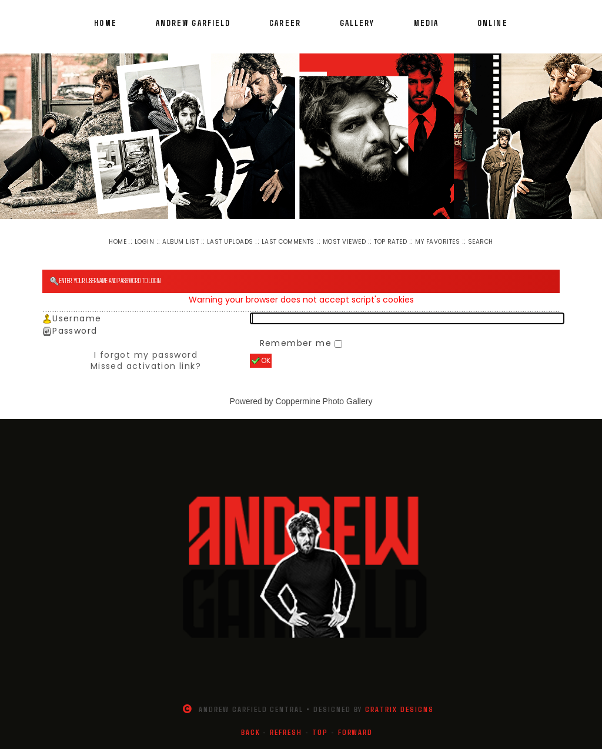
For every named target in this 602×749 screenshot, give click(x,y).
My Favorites (437, 241)
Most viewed (344, 241)
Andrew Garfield (193, 23)
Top (320, 732)
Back (250, 732)
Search (480, 241)
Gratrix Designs (399, 709)
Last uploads (230, 241)
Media (426, 23)
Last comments (288, 241)
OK (260, 360)
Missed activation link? (146, 366)
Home (105, 23)
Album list (180, 241)
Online (492, 23)
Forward (355, 732)
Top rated (390, 241)
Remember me (297, 343)
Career (285, 23)
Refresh (286, 732)
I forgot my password (146, 355)
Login (144, 241)
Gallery (357, 23)
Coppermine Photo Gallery (323, 401)
